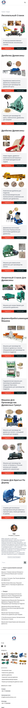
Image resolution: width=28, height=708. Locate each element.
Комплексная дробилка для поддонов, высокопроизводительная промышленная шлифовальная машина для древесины (13, 195)
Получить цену (20, 48)
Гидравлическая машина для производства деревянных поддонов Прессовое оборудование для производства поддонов (13, 601)
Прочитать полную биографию (14, 557)
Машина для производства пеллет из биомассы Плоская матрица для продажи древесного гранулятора (12, 466)
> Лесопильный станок (6, 670)
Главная (3, 11)
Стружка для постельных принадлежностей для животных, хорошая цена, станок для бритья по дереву (14, 511)
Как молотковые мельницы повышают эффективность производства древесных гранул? (12, 584)
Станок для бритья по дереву (13, 481)
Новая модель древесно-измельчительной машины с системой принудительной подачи (12, 159)
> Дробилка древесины (6, 675)
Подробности (8, 48)
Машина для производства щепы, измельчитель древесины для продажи (11, 613)
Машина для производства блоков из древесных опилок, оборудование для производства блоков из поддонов (11, 595)
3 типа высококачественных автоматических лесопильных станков (13, 43)
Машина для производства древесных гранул (11, 402)
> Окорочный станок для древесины (9, 677)
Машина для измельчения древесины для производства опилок (12, 265)
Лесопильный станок (12, 15)
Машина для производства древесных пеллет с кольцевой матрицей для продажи (13, 432)
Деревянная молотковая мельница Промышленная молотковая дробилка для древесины (12, 608)
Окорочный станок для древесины (13, 279)
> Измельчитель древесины (7, 672)
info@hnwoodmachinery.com (8, 697)
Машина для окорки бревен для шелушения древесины (13, 306)
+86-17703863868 (5, 691)
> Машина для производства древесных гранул (12, 681)
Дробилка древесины (12, 55)
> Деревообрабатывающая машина (9, 679)
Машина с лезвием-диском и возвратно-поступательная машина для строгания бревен (12, 573)
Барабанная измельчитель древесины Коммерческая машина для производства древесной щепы (11, 84)
